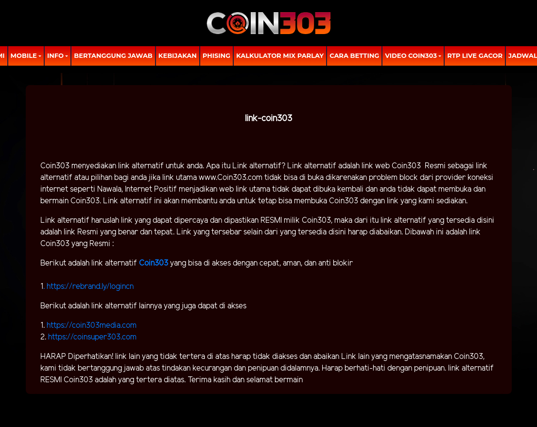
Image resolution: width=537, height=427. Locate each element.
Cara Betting (354, 55)
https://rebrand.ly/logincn (90, 286)
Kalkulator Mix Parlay (280, 55)
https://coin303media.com (92, 325)
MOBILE (24, 55)
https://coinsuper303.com (92, 337)
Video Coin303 (411, 55)
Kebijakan (177, 55)
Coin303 (154, 263)
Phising (216, 55)
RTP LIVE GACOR (474, 55)
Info (55, 55)
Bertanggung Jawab (113, 55)
